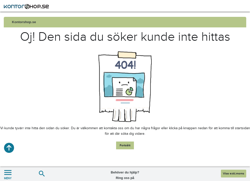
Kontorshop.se (24, 22)
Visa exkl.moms (233, 173)
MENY (8, 174)
